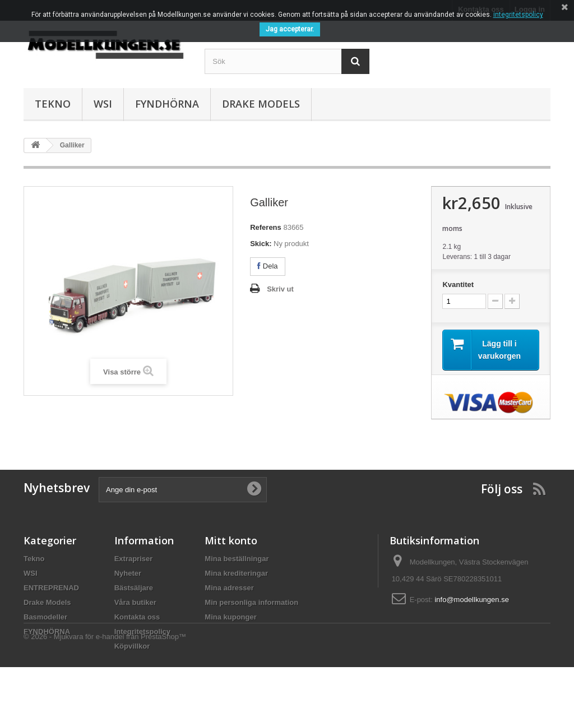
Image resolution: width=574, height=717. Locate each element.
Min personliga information (251, 602)
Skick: (260, 243)
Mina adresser (229, 588)
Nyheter (127, 573)
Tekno (53, 103)
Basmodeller (45, 617)
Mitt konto (231, 540)
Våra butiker (135, 602)
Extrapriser (133, 558)
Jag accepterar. (290, 29)
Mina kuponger (230, 617)
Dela (267, 266)
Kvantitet (458, 284)
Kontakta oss (137, 617)
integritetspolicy (518, 14)
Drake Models (261, 103)
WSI (103, 103)
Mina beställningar (237, 558)
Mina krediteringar (236, 573)
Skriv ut (280, 289)
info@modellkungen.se (471, 599)
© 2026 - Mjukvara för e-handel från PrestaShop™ (105, 686)
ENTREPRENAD (51, 588)
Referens (265, 227)
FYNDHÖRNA (167, 103)
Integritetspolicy (142, 631)
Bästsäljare (133, 588)
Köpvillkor (132, 646)
